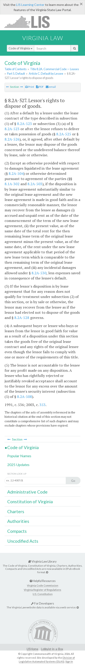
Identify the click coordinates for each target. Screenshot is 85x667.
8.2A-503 (34, 183)
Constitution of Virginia (30, 501)
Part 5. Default (16, 73)
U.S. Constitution (43, 594)
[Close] (81, 4)
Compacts (17, 531)
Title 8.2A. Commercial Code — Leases (54, 69)
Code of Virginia (20, 48)
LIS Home (32, 649)
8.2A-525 (63, 134)
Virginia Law (42, 38)
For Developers (42, 603)
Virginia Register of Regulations (42, 589)
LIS (29, 22)
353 (42, 404)
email (51, 86)
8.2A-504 (16, 173)
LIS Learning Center (30, 5)
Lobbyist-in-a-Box (52, 649)
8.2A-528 (21, 317)
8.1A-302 (12, 183)
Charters (15, 511)
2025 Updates (18, 464)
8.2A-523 (24, 123)
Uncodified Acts (22, 541)
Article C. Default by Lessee (46, 73)
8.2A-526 (12, 139)
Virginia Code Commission (42, 585)
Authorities (18, 521)
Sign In (69, 661)
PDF (40, 86)
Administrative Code (27, 491)
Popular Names (19, 456)
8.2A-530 (39, 272)
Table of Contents (16, 69)
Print (29, 86)
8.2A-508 (24, 396)
